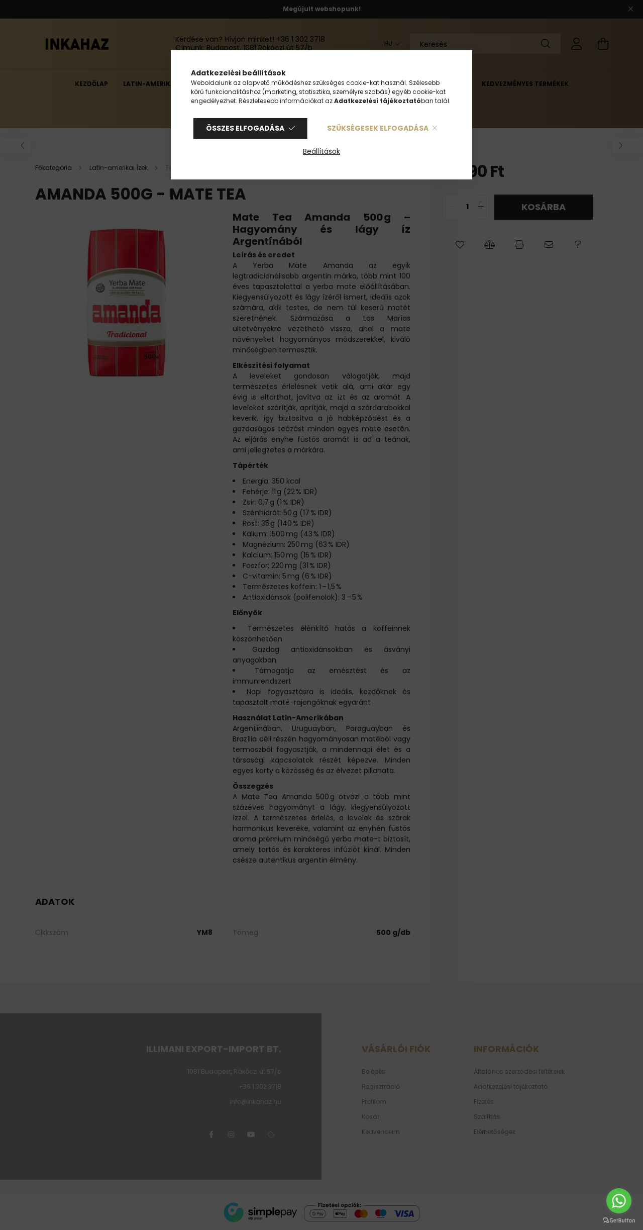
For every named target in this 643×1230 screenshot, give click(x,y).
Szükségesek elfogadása (377, 128)
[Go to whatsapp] (618, 1200)
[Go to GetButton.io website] (619, 1220)
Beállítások (321, 151)
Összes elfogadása (245, 128)
